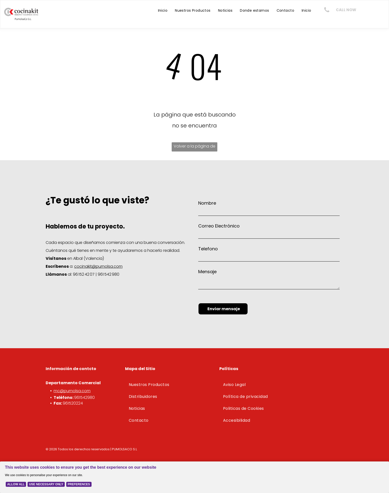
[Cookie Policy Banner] (194, 477)
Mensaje (207, 271)
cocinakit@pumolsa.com (98, 266)
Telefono (208, 249)
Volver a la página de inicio (194, 147)
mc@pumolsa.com (72, 391)
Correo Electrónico (219, 226)
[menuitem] (162, 10)
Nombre (207, 203)
